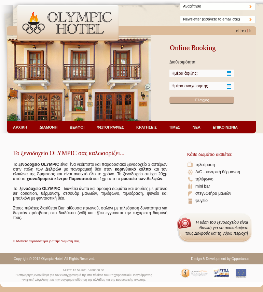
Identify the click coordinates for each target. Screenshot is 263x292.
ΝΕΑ (196, 127)
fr (250, 30)
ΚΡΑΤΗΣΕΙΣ (146, 127)
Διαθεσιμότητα (182, 62)
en (243, 30)
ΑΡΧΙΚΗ (20, 127)
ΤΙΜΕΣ (174, 127)
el (237, 30)
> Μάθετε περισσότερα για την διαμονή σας (46, 241)
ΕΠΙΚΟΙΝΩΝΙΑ (225, 127)
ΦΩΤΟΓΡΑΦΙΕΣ (110, 127)
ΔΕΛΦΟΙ (77, 127)
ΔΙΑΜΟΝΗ (49, 127)
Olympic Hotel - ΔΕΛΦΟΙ (68, 24)
